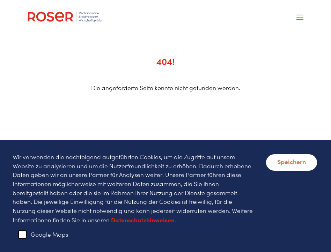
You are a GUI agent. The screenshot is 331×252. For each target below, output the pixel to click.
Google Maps (49, 234)
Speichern (291, 161)
